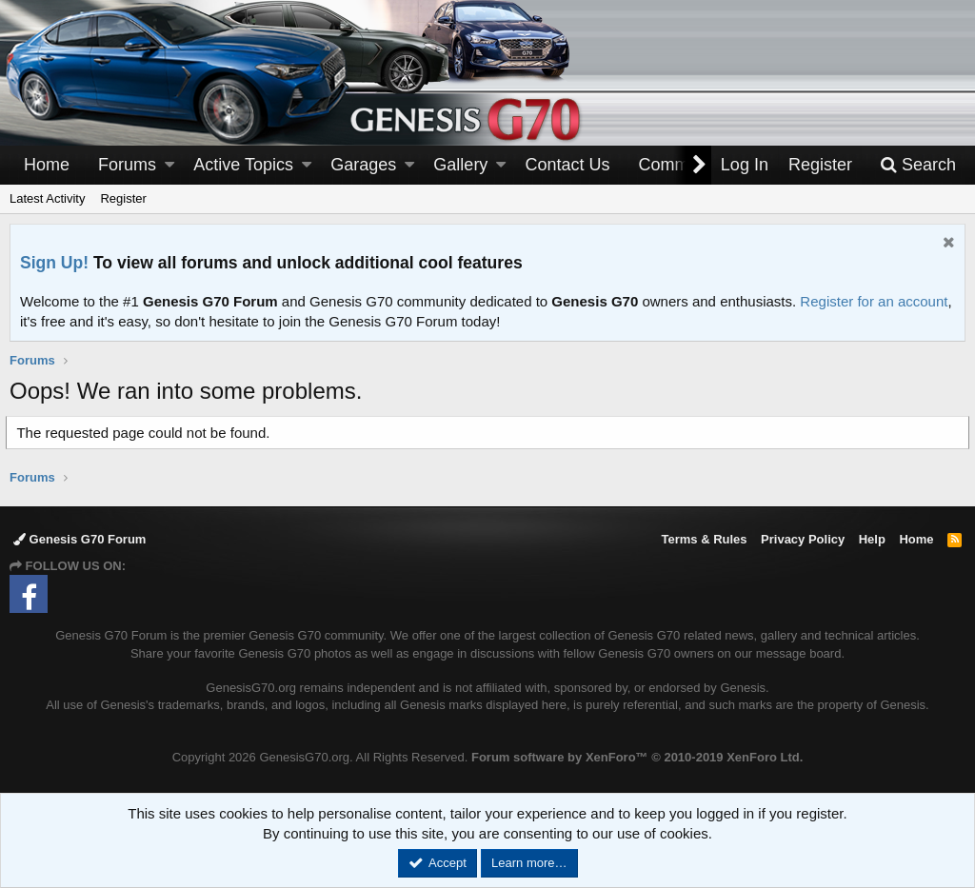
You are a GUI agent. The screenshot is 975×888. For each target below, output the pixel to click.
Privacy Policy (803, 539)
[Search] (917, 165)
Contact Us (568, 164)
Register (123, 198)
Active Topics (243, 164)
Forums (127, 164)
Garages (363, 164)
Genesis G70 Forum (79, 539)
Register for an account (873, 301)
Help (872, 539)
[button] (169, 165)
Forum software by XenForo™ (637, 757)
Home (47, 164)
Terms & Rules (703, 539)
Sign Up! (54, 262)
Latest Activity (47, 198)
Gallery (460, 164)
